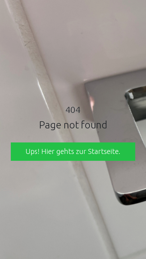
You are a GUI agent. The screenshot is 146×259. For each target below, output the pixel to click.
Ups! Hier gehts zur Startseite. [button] (73, 151)
